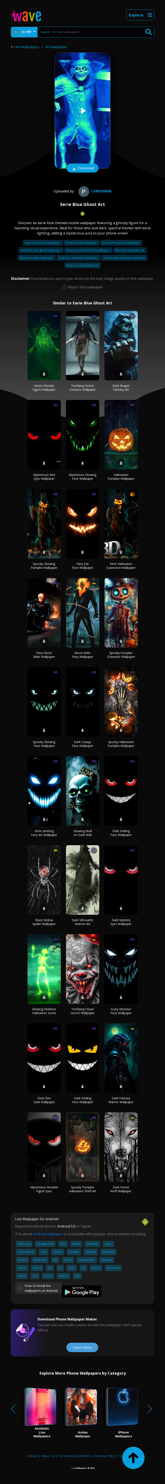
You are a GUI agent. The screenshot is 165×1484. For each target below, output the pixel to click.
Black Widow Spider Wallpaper (44, 922)
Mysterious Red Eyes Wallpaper (44, 477)
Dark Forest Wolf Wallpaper (120, 1189)
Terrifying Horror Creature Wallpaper (82, 388)
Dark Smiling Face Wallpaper (121, 833)
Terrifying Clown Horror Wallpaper (83, 1011)
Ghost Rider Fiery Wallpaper (82, 655)
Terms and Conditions (75, 1456)
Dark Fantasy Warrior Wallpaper (120, 1100)
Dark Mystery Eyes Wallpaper (120, 922)
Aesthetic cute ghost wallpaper (41, 250)
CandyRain (94, 191)
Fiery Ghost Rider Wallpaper (44, 655)
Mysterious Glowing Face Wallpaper (82, 477)
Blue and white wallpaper (36, 258)
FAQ (122, 1456)
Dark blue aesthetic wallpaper (78, 258)
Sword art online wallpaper (43, 243)
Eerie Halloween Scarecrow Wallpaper (121, 566)
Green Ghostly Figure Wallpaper (44, 388)
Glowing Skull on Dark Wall (82, 833)
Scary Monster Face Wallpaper (121, 1011)
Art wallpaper (56, 47)
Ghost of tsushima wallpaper (121, 243)
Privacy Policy (105, 1456)
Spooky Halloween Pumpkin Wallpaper (121, 744)
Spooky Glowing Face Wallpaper (44, 744)
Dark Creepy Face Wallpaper (82, 744)
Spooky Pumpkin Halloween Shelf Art (82, 1189)
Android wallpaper (48, 1234)
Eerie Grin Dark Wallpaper (44, 1100)
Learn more (82, 1347)
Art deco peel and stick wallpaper (88, 250)
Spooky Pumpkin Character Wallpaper (121, 655)
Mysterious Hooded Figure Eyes (44, 1189)
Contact (32, 1456)
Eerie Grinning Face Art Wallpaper (44, 833)
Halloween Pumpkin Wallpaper (121, 477)
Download (82, 168)
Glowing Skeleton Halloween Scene (44, 1011)
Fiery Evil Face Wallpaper (82, 566)
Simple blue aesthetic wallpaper (124, 258)
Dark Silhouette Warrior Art (82, 922)
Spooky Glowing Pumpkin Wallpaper (44, 566)
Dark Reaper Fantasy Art (121, 388)
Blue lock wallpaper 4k (129, 250)
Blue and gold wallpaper (82, 265)
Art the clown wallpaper (81, 243)
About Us (48, 1456)
